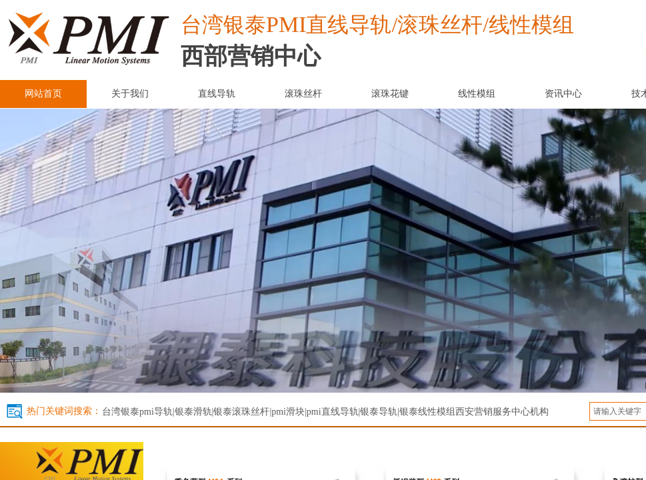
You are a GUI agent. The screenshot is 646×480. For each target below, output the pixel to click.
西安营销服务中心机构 (502, 412)
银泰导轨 (378, 412)
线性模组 (476, 94)
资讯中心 (563, 94)
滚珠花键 (390, 94)
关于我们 (130, 94)
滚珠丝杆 (303, 94)
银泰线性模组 (427, 412)
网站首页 (43, 94)
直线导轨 (216, 94)
